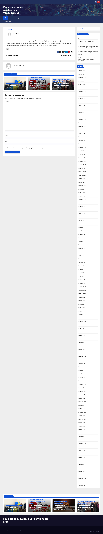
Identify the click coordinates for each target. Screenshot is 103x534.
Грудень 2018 (81, 349)
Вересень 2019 (82, 321)
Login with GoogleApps (84, 28)
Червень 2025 (82, 109)
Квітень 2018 (81, 367)
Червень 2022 (82, 217)
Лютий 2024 (81, 150)
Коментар (7, 101)
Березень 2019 (82, 339)
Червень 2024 (82, 136)
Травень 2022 (82, 220)
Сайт (6, 141)
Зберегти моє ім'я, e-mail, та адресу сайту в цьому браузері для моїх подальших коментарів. (29, 148)
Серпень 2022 (82, 210)
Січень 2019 (81, 346)
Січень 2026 (81, 84)
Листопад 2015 (82, 443)
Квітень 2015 (81, 457)
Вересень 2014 (82, 478)
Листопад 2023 (82, 161)
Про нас (11, 18)
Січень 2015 (81, 468)
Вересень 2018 (82, 356)
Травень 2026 (82, 70)
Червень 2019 (81, 328)
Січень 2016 (81, 440)
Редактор (17, 33)
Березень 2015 (82, 461)
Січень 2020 (81, 307)
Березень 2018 (82, 370)
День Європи (11, 85)
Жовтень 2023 (82, 164)
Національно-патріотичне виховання (37, 79)
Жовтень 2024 (82, 123)
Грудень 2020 (81, 279)
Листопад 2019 (82, 314)
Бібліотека (91, 18)
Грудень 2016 (81, 408)
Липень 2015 (81, 450)
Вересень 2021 (82, 248)
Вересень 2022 (82, 206)
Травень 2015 (81, 454)
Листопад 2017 (82, 384)
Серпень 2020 (82, 290)
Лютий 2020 (81, 304)
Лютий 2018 (81, 373)
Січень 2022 (81, 234)
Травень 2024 (82, 140)
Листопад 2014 (82, 475)
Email (6, 135)
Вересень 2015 (82, 447)
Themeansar (24, 530)
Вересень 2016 (82, 419)
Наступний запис (12, 55)
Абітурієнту (63, 18)
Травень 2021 (81, 262)
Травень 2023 (82, 178)
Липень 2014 (81, 482)
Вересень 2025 (82, 98)
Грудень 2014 (81, 471)
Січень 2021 (81, 276)
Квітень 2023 (81, 182)
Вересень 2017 (82, 391)
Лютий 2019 (81, 342)
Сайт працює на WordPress (9, 530)
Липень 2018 (81, 360)
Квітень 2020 (81, 300)
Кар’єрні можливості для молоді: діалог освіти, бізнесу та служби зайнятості (86, 59)
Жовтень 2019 (82, 318)
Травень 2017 (81, 394)
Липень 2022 (81, 213)
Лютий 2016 (81, 436)
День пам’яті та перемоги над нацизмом (36, 85)
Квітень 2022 (81, 224)
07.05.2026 (9, 509)
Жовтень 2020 (82, 286)
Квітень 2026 (81, 74)
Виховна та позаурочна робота (12, 83)
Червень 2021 (81, 258)
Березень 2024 (82, 147)
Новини (9, 29)
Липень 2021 (81, 255)
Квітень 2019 (81, 335)
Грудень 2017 (81, 380)
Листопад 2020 (82, 283)
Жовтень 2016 (82, 415)
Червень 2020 (82, 293)
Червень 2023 (82, 175)
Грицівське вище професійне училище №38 (13, 10)
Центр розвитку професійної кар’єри (44, 18)
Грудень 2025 (81, 88)
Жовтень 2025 (82, 95)
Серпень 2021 (82, 252)
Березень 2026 (82, 77)
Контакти (8, 21)
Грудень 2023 (81, 157)
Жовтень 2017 (82, 387)
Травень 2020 (82, 297)
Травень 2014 (81, 485)
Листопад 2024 (82, 119)
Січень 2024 (81, 154)
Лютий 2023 (81, 189)
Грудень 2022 (81, 196)
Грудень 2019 (81, 311)
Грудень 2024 (81, 116)
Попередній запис (66, 55)
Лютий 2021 (81, 272)
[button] (98, 19)
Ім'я (6, 128)
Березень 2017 (82, 401)
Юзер (14, 87)
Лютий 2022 (81, 231)
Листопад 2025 (82, 91)
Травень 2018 (81, 363)
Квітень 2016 (81, 429)
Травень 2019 (81, 332)
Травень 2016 (81, 426)
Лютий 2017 (81, 405)
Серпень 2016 (82, 422)
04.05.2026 (57, 509)
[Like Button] (7, 49)
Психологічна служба (77, 18)
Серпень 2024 (82, 130)
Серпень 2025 (82, 102)
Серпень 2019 (82, 325)
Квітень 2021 (81, 265)
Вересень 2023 (82, 168)
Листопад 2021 (82, 241)
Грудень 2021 (81, 238)
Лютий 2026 (81, 81)
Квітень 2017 (81, 398)
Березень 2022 (82, 227)
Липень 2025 (81, 105)
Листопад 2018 (82, 353)
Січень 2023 (81, 192)
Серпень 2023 (82, 171)
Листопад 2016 (82, 412)
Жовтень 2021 (82, 245)
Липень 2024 (81, 133)
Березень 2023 (82, 185)
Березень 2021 (82, 269)
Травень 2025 (82, 112)
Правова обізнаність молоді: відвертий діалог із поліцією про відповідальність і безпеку (88, 53)
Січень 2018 (81, 377)
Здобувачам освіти (24, 18)
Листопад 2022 (82, 199)
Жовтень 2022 (82, 203)
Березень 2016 (82, 433)
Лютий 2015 (81, 464)
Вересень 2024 (82, 126)
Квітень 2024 (81, 143)
